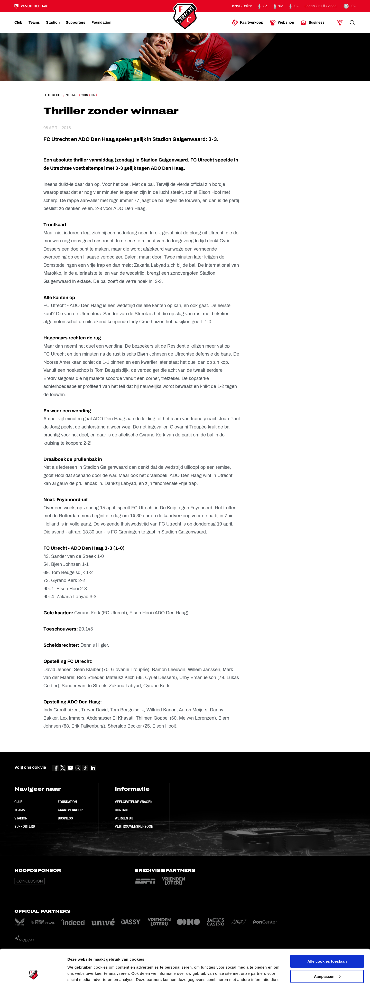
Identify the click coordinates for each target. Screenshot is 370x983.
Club (18, 801)
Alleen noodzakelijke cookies (327, 958)
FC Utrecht (52, 95)
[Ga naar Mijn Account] (340, 22)
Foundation (67, 801)
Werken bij (124, 818)
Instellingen (78, 973)
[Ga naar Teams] (34, 22)
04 (93, 95)
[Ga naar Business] (312, 22)
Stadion (20, 818)
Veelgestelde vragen (133, 801)
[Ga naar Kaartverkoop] (247, 22)
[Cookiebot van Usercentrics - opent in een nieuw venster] (33, 973)
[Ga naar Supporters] (75, 22)
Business (65, 818)
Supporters (24, 826)
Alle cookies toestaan (327, 928)
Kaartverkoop (70, 810)
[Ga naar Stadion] (53, 22)
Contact (122, 810)
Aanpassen (327, 943)
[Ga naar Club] (18, 22)
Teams (19, 810)
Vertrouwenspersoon (134, 826)
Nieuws (72, 95)
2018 (84, 95)
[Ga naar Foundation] (101, 22)
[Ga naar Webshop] (282, 22)
